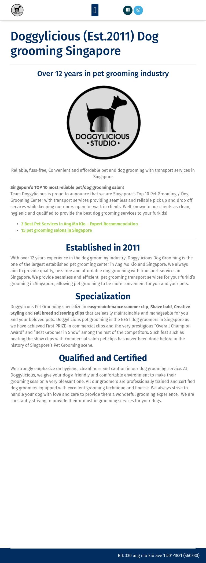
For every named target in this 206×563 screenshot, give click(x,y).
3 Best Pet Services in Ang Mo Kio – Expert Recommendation (79, 223)
